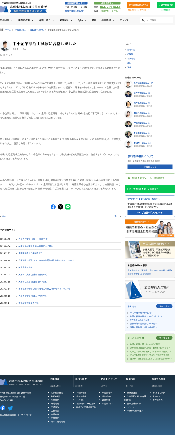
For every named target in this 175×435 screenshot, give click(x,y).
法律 (129, 67)
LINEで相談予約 (166, 5)
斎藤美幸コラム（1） (142, 132)
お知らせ (156, 396)
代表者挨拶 (81, 396)
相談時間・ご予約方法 (85, 403)
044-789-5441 (110, 6)
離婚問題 (55, 403)
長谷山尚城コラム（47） (144, 82)
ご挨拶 (130, 53)
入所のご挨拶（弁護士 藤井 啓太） (32, 281)
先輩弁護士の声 (134, 403)
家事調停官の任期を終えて (30, 253)
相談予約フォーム (109, 11)
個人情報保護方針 (8, 414)
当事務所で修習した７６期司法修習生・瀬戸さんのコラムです (44, 288)
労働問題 (55, 410)
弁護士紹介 (107, 392)
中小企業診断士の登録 (28, 302)
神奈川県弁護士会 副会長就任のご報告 (35, 246)
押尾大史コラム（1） (142, 122)
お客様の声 (158, 399)
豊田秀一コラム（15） (143, 142)
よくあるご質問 (159, 392)
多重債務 (55, 399)
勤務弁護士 (132, 392)
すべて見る (164, 306)
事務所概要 (81, 379)
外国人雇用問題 (58, 421)
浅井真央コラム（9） (142, 102)
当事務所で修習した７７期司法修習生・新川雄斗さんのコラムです (46, 260)
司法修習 (131, 58)
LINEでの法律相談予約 (86, 407)
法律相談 (54, 379)
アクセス (80, 399)
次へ (116, 216)
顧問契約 (106, 399)
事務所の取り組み (135, 410)
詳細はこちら (150, 166)
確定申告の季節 (25, 267)
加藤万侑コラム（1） (142, 112)
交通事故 (55, 407)
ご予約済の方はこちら (138, 5)
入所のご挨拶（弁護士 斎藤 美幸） (32, 274)
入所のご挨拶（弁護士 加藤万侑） (33, 239)
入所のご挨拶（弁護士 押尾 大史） (32, 295)
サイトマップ (26, 414)
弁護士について (109, 379)
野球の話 (131, 49)
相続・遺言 (55, 396)
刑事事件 (55, 417)
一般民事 (55, 414)
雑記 (129, 62)
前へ (4, 216)
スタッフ (130, 407)
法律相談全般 (57, 392)
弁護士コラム (20, 30)
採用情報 (130, 379)
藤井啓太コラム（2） (142, 92)
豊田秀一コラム (37, 30)
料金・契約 (106, 396)
